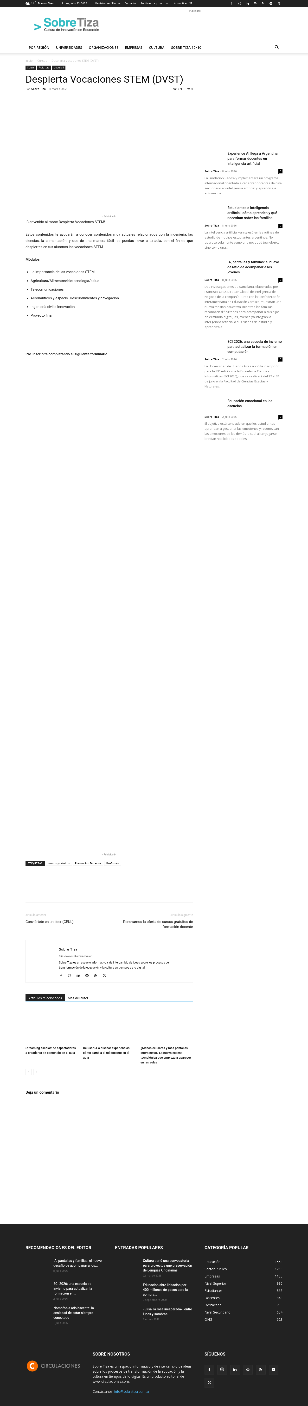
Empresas (133, 47)
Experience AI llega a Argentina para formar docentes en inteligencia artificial (252, 158)
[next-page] (36, 1072)
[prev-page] (29, 1072)
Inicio (29, 61)
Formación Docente (88, 863)
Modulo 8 (58, 67)
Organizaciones (103, 47)
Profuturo (43, 67)
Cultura (156, 47)
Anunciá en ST (183, 3)
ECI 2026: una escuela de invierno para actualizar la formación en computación (254, 346)
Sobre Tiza (38, 89)
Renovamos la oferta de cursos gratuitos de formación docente (158, 924)
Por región (39, 47)
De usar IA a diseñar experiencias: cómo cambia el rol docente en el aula (106, 1052)
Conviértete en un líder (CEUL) (50, 922)
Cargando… (109, 603)
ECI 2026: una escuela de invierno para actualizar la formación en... (72, 1288)
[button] (276, 48)
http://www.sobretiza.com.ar (75, 956)
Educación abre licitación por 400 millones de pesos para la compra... (165, 1289)
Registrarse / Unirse (108, 3)
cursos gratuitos (59, 863)
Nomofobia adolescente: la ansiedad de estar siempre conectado (73, 1313)
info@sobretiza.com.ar (131, 1391)
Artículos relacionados (45, 998)
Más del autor (78, 998)
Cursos (42, 61)
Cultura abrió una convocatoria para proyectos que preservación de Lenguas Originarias (167, 1265)
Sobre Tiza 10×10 (186, 47)
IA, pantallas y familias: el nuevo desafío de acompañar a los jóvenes (253, 267)
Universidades (69, 47)
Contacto (130, 3)
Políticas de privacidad (155, 3)
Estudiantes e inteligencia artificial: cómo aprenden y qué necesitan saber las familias (252, 213)
